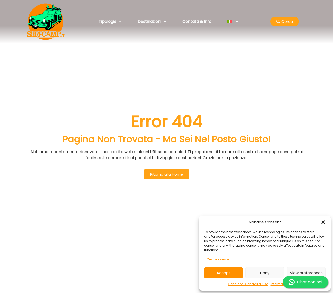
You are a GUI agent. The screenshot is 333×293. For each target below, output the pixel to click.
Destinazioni (152, 21)
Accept (223, 272)
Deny (264, 272)
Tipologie (110, 21)
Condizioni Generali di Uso (248, 284)
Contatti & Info (196, 21)
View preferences (306, 272)
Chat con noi (305, 282)
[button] (323, 222)
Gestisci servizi (218, 259)
